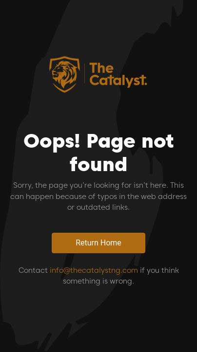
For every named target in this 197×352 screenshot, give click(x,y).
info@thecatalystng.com (94, 270)
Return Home (98, 242)
